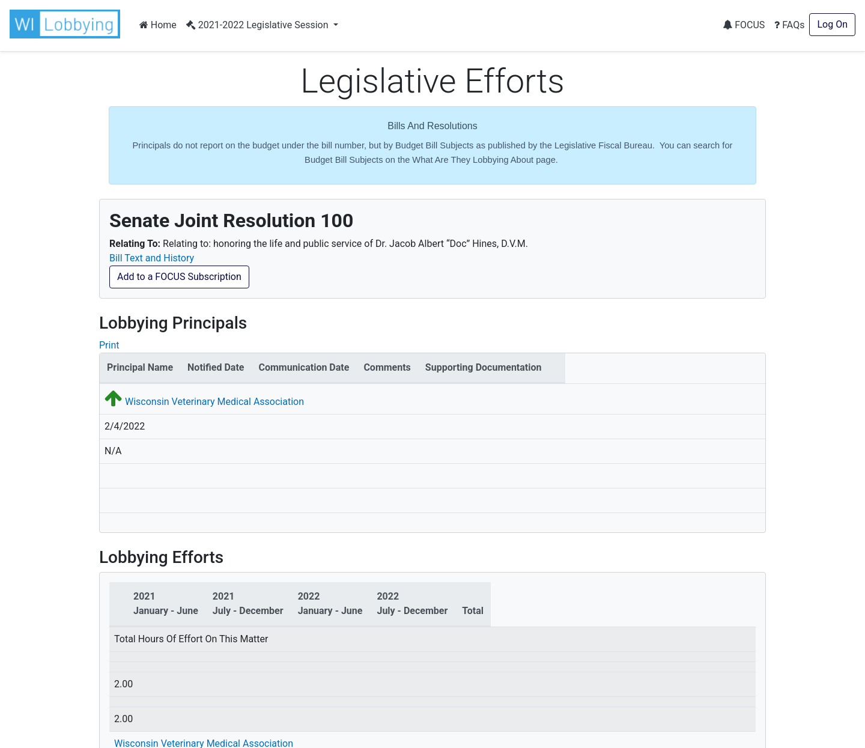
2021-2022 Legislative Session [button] (258, 25)
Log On (832, 24)
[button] (67, 24)
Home (158, 25)
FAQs (789, 25)
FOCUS (744, 25)
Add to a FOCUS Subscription (179, 276)
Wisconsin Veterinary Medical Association (214, 401)
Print (109, 345)
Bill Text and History (151, 258)
